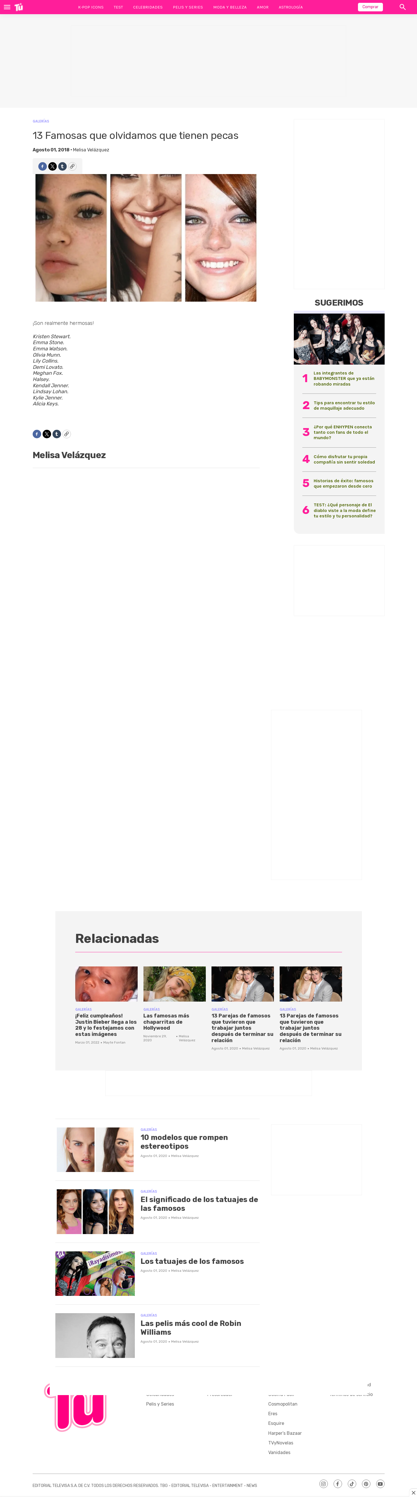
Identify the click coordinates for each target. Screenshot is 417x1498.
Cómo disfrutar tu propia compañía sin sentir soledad (344, 459)
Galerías (41, 121)
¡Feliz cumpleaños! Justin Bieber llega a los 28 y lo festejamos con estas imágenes (106, 1025)
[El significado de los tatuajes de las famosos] (95, 1211)
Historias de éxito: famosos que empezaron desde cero (344, 483)
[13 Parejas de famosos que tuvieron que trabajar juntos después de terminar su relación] (242, 984)
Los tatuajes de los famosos (192, 1261)
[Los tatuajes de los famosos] (95, 1273)
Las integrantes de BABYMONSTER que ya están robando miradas (344, 378)
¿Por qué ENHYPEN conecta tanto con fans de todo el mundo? (343, 432)
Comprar (370, 7)
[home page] (18, 7)
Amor (263, 7)
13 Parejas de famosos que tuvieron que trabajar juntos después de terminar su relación (242, 1028)
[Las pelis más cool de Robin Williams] (95, 1335)
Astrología (291, 7)
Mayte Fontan (114, 1042)
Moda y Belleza (230, 7)
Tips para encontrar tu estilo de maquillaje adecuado (344, 405)
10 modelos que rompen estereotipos (184, 1142)
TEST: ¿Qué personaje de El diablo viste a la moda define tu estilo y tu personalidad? (345, 510)
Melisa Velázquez (91, 150)
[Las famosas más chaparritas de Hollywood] (174, 984)
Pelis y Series (188, 7)
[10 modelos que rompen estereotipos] (95, 1149)
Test (118, 7)
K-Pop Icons (91, 7)
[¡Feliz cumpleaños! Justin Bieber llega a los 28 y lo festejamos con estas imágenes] (106, 984)
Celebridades (148, 7)
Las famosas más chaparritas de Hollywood (166, 1022)
